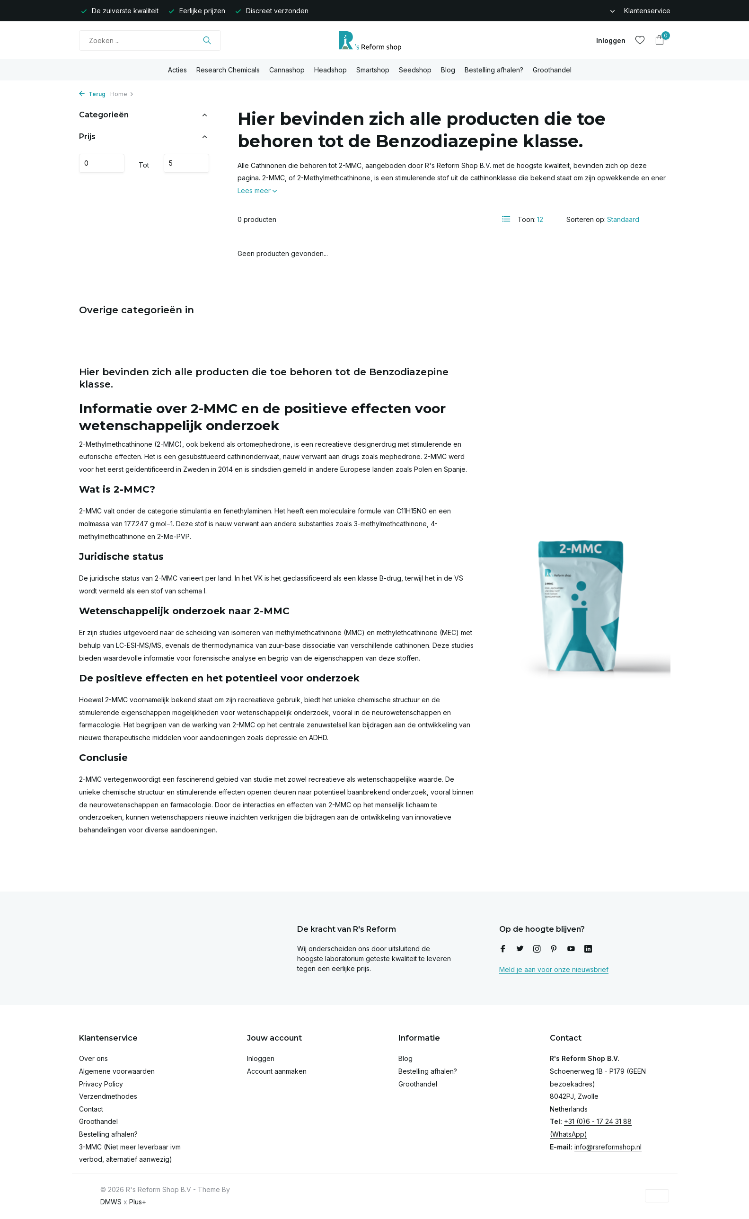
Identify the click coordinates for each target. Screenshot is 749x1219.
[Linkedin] (588, 949)
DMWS (111, 1202)
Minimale (101, 163)
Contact (91, 1109)
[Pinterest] (554, 949)
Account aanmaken (277, 1071)
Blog (448, 70)
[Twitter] (520, 949)
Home (122, 93)
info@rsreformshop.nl (608, 1147)
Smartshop (372, 70)
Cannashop (287, 70)
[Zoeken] (150, 40)
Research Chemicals (228, 70)
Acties (177, 70)
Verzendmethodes (108, 1096)
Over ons (93, 1058)
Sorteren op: (586, 219)
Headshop (330, 70)
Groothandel (552, 70)
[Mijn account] (611, 40)
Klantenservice (647, 11)
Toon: (527, 219)
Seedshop (415, 70)
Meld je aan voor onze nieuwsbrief (553, 969)
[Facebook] (503, 949)
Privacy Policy (101, 1084)
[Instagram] (537, 949)
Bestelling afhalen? (494, 70)
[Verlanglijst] (640, 40)
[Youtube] (571, 949)
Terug (92, 93)
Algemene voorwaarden (117, 1071)
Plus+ (137, 1202)
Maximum (186, 163)
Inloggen (260, 1058)
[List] (506, 219)
